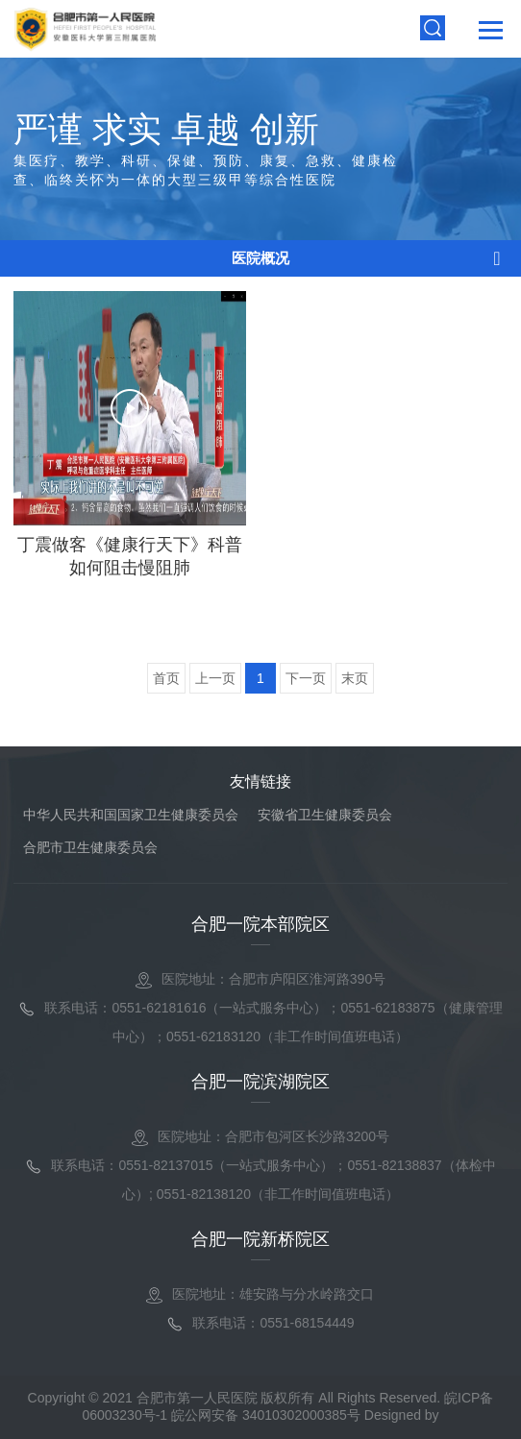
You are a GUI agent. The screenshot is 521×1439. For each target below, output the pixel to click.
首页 (166, 678)
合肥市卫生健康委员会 (90, 847)
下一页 (305, 678)
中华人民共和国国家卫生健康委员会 (130, 814)
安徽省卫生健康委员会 (325, 814)
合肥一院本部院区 (260, 924)
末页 (354, 678)
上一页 (215, 678)
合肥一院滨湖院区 (260, 1081)
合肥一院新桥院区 (260, 1239)
